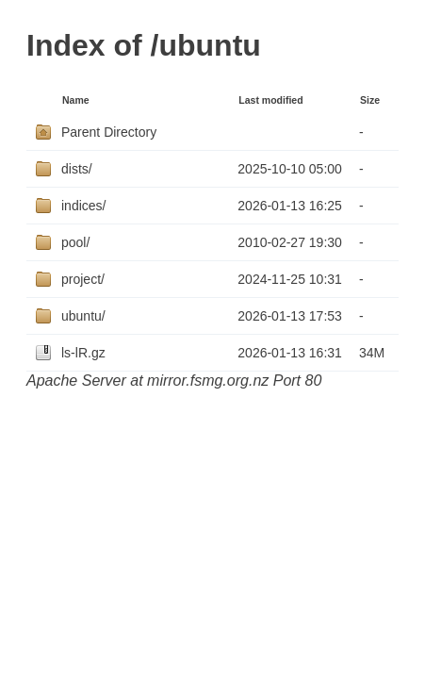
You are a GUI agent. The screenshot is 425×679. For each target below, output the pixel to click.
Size (370, 100)
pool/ (75, 242)
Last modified (270, 100)
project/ (83, 279)
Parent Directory (108, 132)
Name (76, 100)
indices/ (83, 205)
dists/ (76, 168)
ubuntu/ (83, 315)
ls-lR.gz (83, 352)
